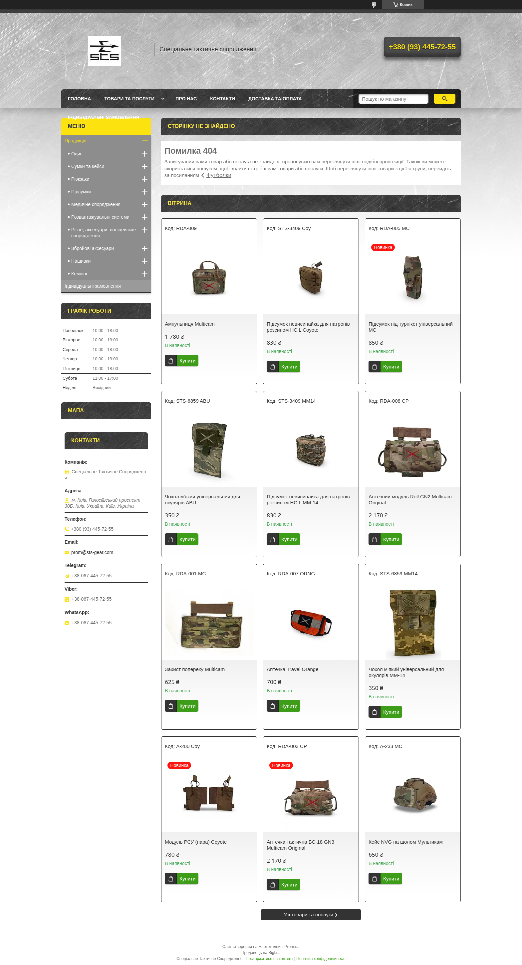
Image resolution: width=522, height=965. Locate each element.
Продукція (75, 140)
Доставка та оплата (275, 98)
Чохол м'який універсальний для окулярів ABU (202, 499)
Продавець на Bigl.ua (261, 952)
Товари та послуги (129, 98)
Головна (79, 98)
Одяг (76, 153)
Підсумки (81, 191)
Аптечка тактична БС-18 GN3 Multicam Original (300, 845)
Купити (187, 360)
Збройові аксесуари (92, 248)
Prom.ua (292, 946)
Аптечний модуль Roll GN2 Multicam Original (410, 499)
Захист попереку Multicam (195, 669)
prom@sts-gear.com (92, 552)
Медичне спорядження (96, 204)
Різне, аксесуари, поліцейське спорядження (103, 232)
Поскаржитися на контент (269, 958)
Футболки (218, 175)
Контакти (222, 98)
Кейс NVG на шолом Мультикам (405, 842)
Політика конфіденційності (321, 958)
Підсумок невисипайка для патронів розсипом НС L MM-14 (308, 499)
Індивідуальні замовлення (103, 117)
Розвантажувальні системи (100, 217)
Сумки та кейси (87, 166)
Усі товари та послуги (308, 914)
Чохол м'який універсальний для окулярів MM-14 (406, 672)
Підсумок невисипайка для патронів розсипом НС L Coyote (308, 327)
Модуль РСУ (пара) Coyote (196, 842)
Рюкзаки (80, 179)
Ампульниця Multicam (190, 324)
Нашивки (81, 261)
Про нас (186, 98)
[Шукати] (444, 99)
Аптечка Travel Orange (292, 669)
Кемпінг (79, 273)
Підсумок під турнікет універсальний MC (410, 327)
